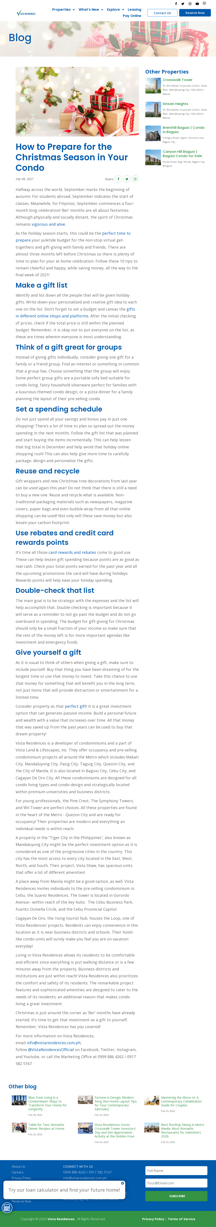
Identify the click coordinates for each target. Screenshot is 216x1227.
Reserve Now (194, 13)
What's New (88, 9)
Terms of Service (181, 1219)
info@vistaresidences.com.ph (53, 1042)
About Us (18, 1166)
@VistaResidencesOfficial (50, 1049)
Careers (18, 1172)
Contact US (162, 13)
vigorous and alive (48, 224)
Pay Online (132, 15)
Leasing (134, 9)
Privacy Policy (21, 1178)
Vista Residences (61, 1219)
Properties (61, 9)
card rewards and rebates (72, 552)
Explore (113, 9)
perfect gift (75, 706)
